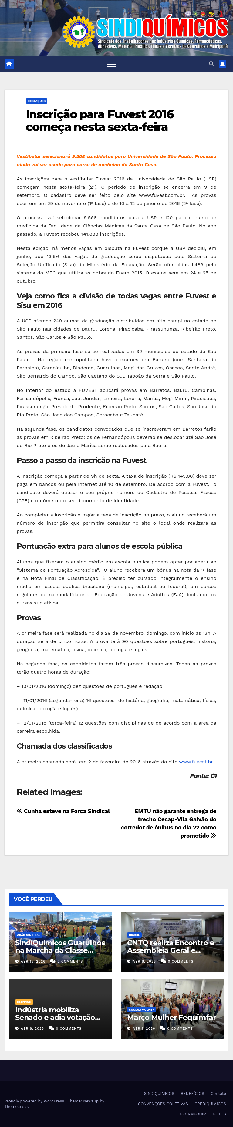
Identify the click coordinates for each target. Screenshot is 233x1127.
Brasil (134, 935)
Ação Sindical (28, 935)
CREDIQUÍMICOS (210, 1104)
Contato (218, 1093)
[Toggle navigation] (111, 64)
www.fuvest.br (196, 762)
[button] (211, 64)
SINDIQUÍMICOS (159, 1093)
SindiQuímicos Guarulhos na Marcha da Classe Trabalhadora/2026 (60, 950)
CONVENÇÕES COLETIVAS (163, 1104)
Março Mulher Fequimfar (171, 1017)
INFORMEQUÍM (192, 1114)
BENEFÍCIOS (192, 1093)
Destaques (37, 101)
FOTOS (219, 1114)
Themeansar (16, 1106)
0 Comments (70, 962)
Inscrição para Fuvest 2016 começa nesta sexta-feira (100, 120)
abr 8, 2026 (144, 962)
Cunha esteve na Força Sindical (63, 811)
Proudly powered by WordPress (35, 1101)
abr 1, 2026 (144, 1029)
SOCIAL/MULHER (141, 1009)
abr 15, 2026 (33, 962)
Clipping (24, 1002)
